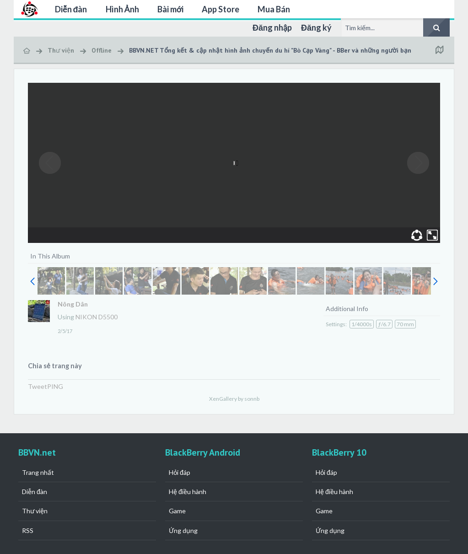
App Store (220, 9)
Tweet (37, 386)
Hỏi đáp (179, 472)
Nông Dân (73, 304)
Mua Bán (274, 9)
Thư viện (35, 511)
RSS (27, 530)
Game (177, 511)
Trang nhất (38, 472)
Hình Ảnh (122, 9)
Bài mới (170, 9)
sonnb (251, 398)
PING (55, 386)
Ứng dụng (183, 530)
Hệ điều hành (187, 491)
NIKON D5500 (96, 317)
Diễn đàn (71, 9)
